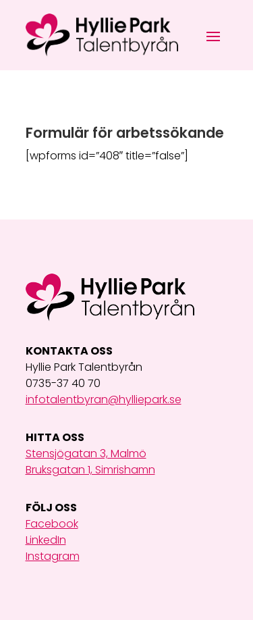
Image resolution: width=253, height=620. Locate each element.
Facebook (52, 524)
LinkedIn (46, 540)
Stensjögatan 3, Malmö (86, 453)
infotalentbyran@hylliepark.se (103, 399)
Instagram (53, 556)
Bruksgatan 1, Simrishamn (90, 469)
